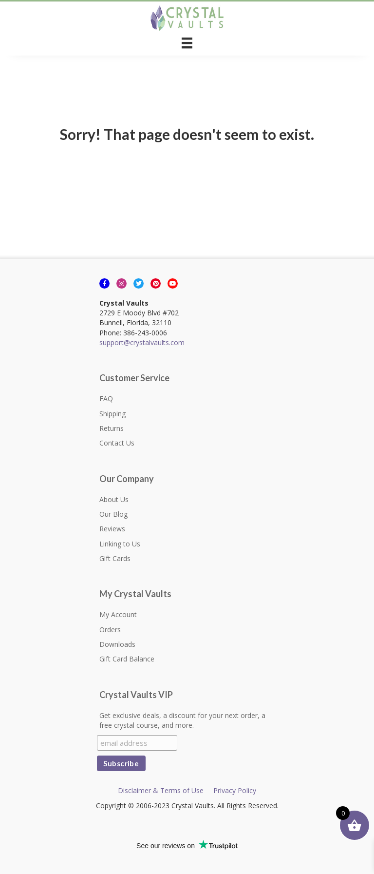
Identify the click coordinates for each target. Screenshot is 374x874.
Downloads (117, 644)
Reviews (112, 528)
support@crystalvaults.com (142, 342)
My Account (118, 614)
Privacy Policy (234, 790)
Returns (111, 428)
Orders (110, 629)
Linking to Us (119, 543)
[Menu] (187, 43)
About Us (114, 499)
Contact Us (116, 442)
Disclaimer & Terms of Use (161, 790)
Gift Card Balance (126, 658)
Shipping (112, 413)
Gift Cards (115, 558)
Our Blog (113, 514)
